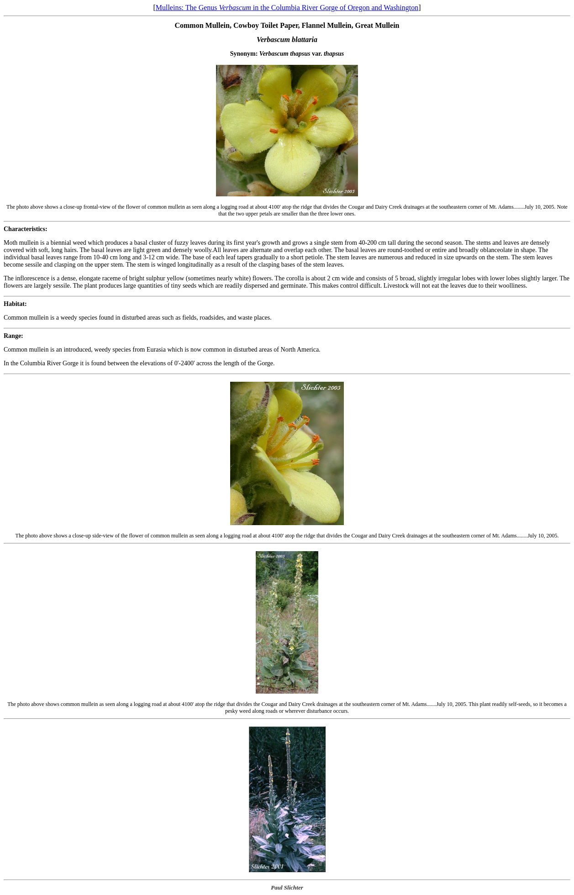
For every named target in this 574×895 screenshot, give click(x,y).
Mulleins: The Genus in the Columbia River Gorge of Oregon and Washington (287, 7)
